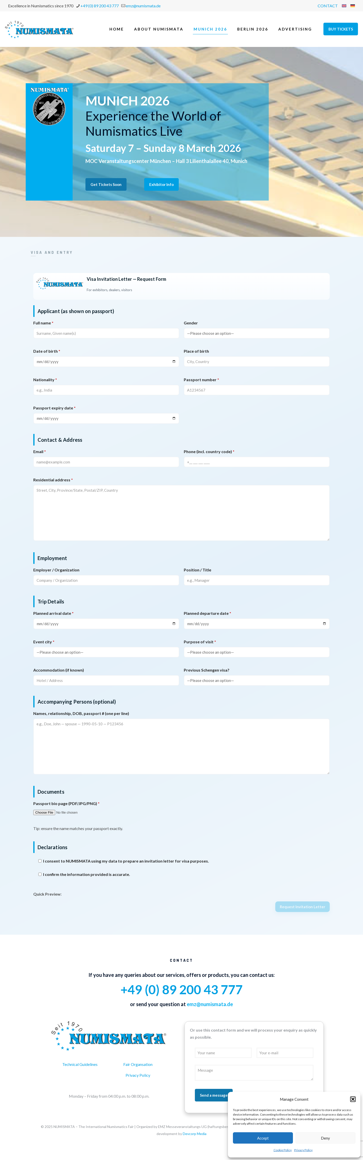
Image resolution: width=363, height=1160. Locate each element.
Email (39, 451)
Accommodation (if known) (58, 670)
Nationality (45, 379)
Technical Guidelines (80, 1064)
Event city (43, 641)
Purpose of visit (200, 641)
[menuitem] (344, 5)
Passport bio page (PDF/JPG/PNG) (66, 803)
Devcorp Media (194, 1133)
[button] (352, 1099)
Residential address (53, 479)
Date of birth (46, 351)
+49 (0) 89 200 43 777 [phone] (99, 5)
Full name (43, 322)
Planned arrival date (53, 613)
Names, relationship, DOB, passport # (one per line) (81, 713)
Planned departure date (207, 613)
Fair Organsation (138, 1064)
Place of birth (196, 351)
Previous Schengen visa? (206, 670)
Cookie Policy (283, 1150)
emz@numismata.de (210, 1004)
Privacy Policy (303, 1150)
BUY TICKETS (340, 29)
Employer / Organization (56, 569)
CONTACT (328, 5)
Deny (325, 1138)
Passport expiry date (54, 407)
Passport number (201, 379)
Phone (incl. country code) (209, 451)
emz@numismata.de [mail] (143, 5)
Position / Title (197, 569)
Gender (191, 322)
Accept (263, 1138)
